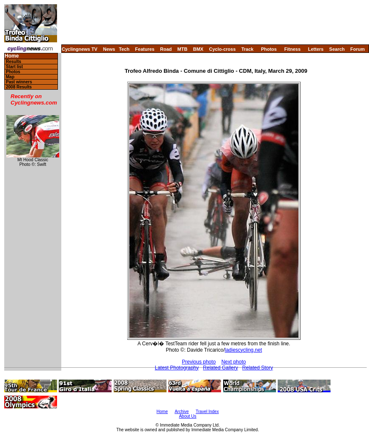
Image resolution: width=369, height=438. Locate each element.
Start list (14, 66)
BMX (198, 49)
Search (337, 49)
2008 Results (19, 87)
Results (13, 61)
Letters (316, 49)
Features (145, 49)
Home (12, 56)
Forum (357, 49)
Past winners (19, 82)
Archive (182, 411)
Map (10, 76)
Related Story (257, 368)
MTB (183, 49)
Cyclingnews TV (79, 49)
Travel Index (207, 411)
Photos (268, 49)
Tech (124, 49)
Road (166, 49)
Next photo (233, 362)
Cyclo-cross (222, 49)
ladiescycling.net (243, 350)
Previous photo (199, 362)
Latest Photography (177, 368)
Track (247, 49)
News (109, 49)
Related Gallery (220, 368)
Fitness (292, 49)
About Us (187, 416)
